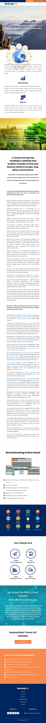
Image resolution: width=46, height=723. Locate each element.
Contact (23, 704)
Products (23, 694)
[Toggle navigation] (40, 3)
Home (23, 692)
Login (30, 1)
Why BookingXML (23, 699)
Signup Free (40, 1)
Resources (23, 702)
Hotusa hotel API (14, 356)
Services (23, 697)
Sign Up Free (23, 642)
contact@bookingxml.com (33, 713)
